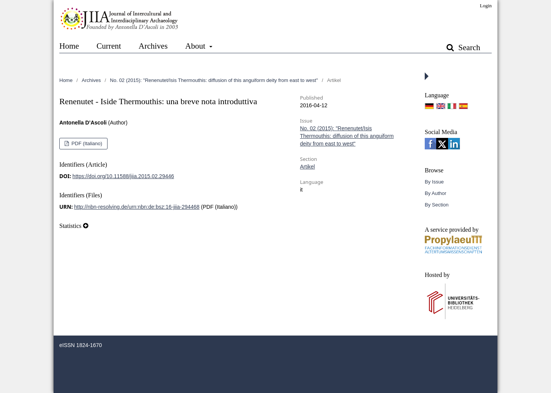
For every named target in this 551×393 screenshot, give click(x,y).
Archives (153, 46)
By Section (436, 205)
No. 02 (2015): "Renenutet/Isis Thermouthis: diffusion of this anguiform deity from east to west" (214, 80)
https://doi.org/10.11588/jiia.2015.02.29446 (123, 176)
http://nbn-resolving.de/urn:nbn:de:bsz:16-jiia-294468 (137, 207)
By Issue (434, 182)
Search (468, 47)
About (196, 46)
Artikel (307, 167)
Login (486, 5)
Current (108, 46)
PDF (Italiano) (86, 143)
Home (69, 46)
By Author (435, 193)
